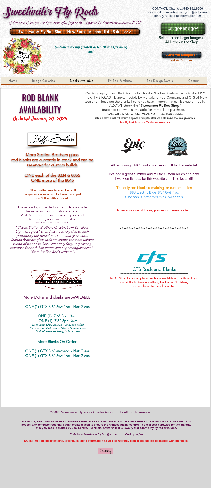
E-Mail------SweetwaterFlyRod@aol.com (94, 434)
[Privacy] (105, 451)
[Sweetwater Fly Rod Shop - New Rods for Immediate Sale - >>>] (75, 31)
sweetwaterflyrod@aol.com (186, 12)
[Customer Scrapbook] (181, 55)
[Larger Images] (183, 29)
